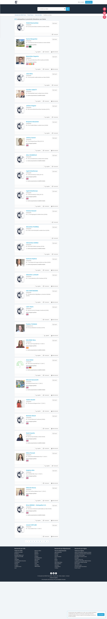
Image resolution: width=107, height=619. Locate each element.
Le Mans (16, 602)
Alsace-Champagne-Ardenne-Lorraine (83, 589)
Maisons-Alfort (38, 588)
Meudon (36, 589)
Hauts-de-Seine (58, 594)
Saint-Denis (37, 596)
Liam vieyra (31, 333)
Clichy (15, 595)
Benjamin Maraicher (34, 132)
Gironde (56, 592)
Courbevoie (16, 599)
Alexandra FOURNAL (34, 243)
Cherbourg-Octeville (18, 594)
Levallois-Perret (17, 604)
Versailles (37, 602)
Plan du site (55, 613)
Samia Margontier (33, 41)
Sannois (36, 598)
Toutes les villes (18, 588)
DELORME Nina (33, 369)
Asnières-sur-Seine (18, 589)
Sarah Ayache (32, 465)
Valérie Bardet (32, 429)
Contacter (55, 36)
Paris (56, 595)
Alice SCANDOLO (33, 168)
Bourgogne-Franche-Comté (81, 594)
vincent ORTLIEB (33, 560)
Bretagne (77, 595)
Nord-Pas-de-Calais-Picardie (81, 599)
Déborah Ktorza (33, 521)
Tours (36, 600)
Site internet (54, 55)
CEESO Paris (89, 2)
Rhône (56, 596)
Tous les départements (60, 588)
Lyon (15, 605)
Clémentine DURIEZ (34, 261)
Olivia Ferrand (32, 485)
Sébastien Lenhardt (34, 297)
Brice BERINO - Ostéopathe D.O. (38, 539)
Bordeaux (16, 591)
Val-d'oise (57, 602)
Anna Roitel (31, 389)
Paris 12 (36, 592)
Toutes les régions (79, 588)
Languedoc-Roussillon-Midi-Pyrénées (83, 598)
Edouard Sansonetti (34, 409)
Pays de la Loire (78, 602)
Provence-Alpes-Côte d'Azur (81, 604)
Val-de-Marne (57, 604)
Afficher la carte (76, 38)
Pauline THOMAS (33, 351)
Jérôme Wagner (33, 114)
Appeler (38, 55)
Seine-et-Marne (58, 601)
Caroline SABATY (33, 96)
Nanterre (36, 590)
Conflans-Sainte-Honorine (20, 598)
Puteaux (36, 593)
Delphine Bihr (32, 503)
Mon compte (81, 2)
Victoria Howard (33, 225)
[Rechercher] (68, 9)
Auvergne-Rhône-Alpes (80, 592)
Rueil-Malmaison (38, 595)
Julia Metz (31, 78)
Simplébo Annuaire (61, 616)
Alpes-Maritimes (58, 589)
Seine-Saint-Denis (58, 599)
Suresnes (37, 599)
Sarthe (56, 598)
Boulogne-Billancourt (19, 592)
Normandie (77, 601)
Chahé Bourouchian (34, 23)
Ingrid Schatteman (34, 186)
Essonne (56, 591)
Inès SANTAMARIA (34, 315)
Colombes (16, 596)
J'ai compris (101, 614)
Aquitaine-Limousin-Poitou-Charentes (83, 591)
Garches (16, 601)
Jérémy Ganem (33, 150)
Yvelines (56, 605)
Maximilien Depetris (34, 60)
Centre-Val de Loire (79, 596)
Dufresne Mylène (33, 279)
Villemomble (37, 603)
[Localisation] (51, 9)
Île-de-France (77, 605)
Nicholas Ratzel (33, 447)
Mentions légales (54, 615)
